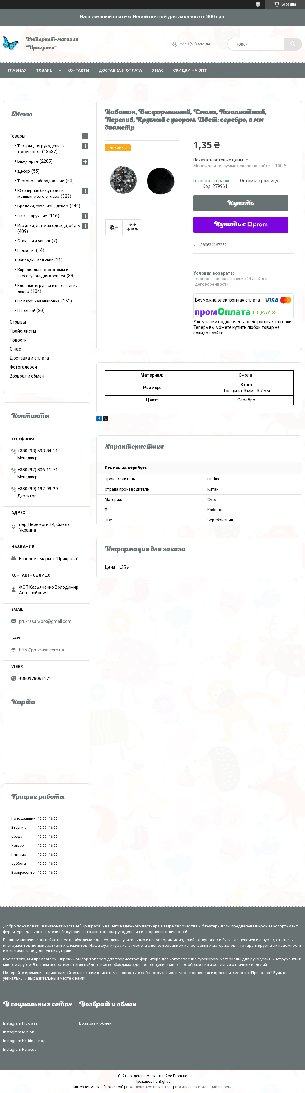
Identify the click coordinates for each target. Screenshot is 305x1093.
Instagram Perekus (19, 1049)
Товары (45, 70)
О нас (157, 70)
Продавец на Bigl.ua (153, 1081)
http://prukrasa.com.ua (41, 649)
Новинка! (26, 310)
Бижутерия (27, 161)
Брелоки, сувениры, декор (42, 206)
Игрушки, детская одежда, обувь (48, 225)
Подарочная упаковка (38, 301)
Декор (23, 171)
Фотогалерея (23, 367)
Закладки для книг (35, 260)
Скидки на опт (190, 70)
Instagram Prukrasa (20, 1023)
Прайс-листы (23, 331)
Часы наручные (32, 216)
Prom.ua (180, 1076)
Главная (17, 70)
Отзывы (18, 322)
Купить (240, 204)
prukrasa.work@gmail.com (45, 621)
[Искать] (293, 44)
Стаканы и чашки (33, 240)
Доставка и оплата (120, 70)
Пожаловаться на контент (149, 1087)
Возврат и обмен (27, 376)
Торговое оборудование (40, 181)
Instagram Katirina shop (24, 1040)
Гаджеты (26, 250)
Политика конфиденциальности (203, 1087)
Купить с (241, 225)
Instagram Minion (18, 1032)
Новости (18, 340)
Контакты (78, 70)
